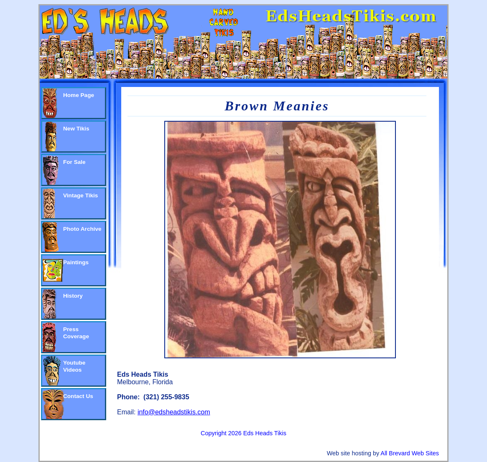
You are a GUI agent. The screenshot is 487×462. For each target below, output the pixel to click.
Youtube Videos (74, 366)
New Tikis (76, 128)
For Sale (74, 162)
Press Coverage (76, 332)
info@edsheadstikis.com (174, 412)
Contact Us (78, 396)
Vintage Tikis (80, 195)
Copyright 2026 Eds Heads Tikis (243, 433)
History (73, 296)
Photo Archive (82, 229)
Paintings (76, 262)
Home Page (78, 95)
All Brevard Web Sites (409, 453)
